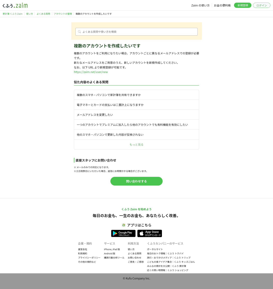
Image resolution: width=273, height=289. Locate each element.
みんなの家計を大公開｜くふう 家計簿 (166, 266)
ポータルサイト (155, 249)
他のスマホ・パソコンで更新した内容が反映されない (110, 134)
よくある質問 (134, 253)
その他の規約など (87, 261)
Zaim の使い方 (200, 5)
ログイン (261, 5)
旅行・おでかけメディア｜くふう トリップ (168, 257)
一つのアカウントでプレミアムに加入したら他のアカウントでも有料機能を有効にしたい (132, 124)
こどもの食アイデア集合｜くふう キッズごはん (171, 261)
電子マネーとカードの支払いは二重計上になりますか (110, 105)
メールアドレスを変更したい (95, 115)
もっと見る (136, 144)
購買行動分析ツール (114, 257)
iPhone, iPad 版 (112, 249)
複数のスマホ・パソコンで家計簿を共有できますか (109, 95)
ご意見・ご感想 (136, 261)
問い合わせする (136, 181)
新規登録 (242, 5)
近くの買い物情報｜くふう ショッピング (167, 270)
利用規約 (82, 253)
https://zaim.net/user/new (91, 72)
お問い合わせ (134, 257)
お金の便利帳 (222, 5)
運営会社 (82, 249)
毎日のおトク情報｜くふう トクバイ (165, 253)
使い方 (131, 249)
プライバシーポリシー (89, 257)
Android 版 (109, 253)
